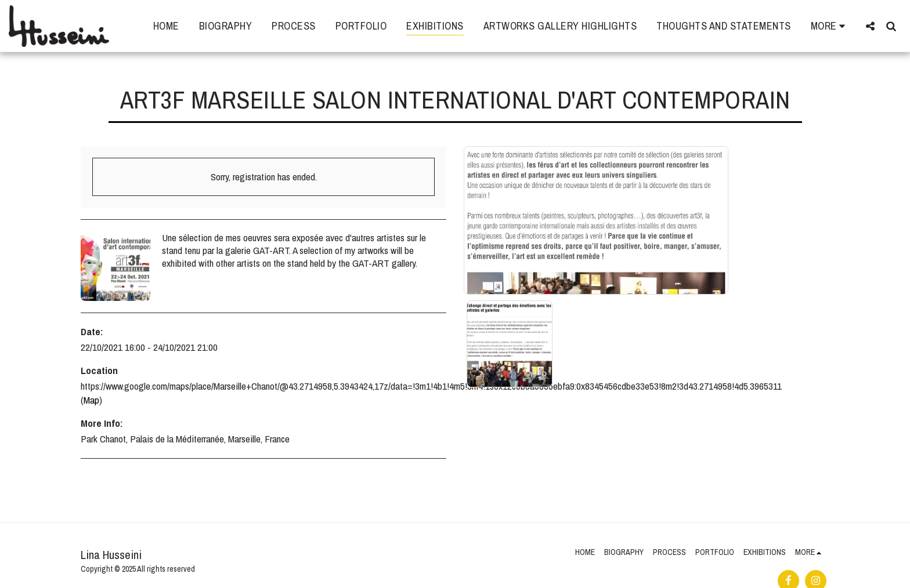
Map (91, 399)
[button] (870, 25)
